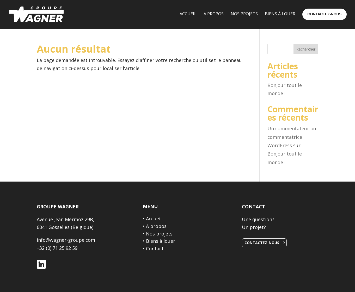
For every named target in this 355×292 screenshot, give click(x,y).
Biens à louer (160, 241)
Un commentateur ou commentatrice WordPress (291, 136)
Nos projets (159, 234)
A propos (156, 226)
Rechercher (305, 49)
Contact (155, 248)
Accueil (154, 218)
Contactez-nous (261, 242)
